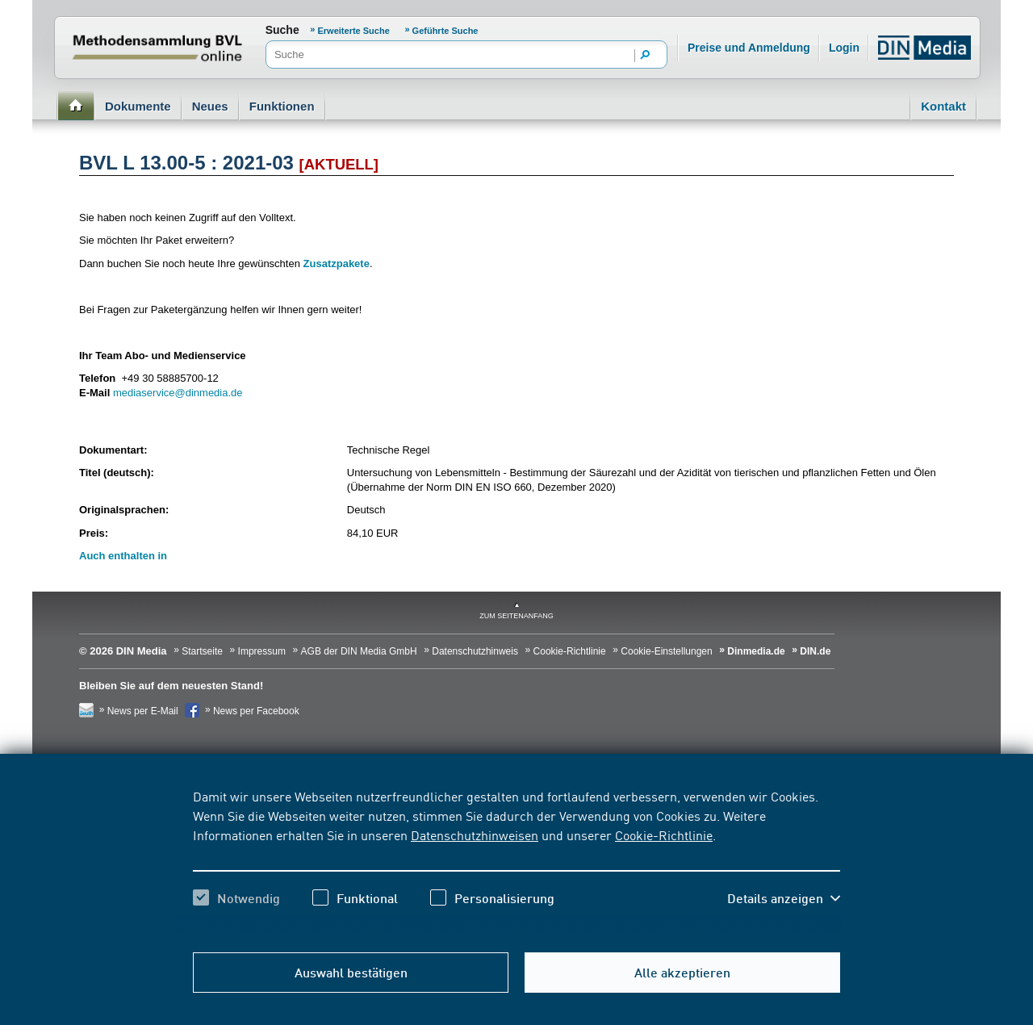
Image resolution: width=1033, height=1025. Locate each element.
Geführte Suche (445, 31)
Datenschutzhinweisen (474, 834)
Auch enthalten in (123, 556)
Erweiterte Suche (354, 31)
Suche (282, 29)
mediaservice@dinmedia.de (178, 393)
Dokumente (138, 106)
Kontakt (943, 106)
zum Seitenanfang (516, 616)
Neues (210, 106)
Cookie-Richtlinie (664, 834)
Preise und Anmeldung (749, 47)
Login (844, 47)
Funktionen (282, 106)
